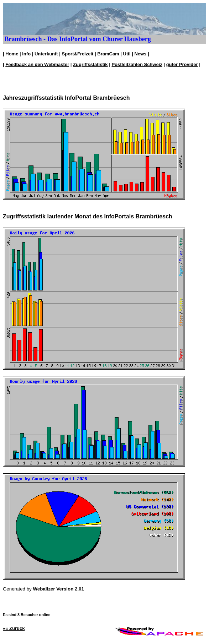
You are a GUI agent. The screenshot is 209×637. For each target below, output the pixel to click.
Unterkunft (46, 53)
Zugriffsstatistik (90, 64)
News (140, 53)
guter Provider (182, 64)
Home (11, 53)
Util (127, 53)
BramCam (108, 53)
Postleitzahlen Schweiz (136, 64)
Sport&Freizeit (78, 53)
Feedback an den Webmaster (37, 64)
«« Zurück (14, 628)
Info (26, 53)
